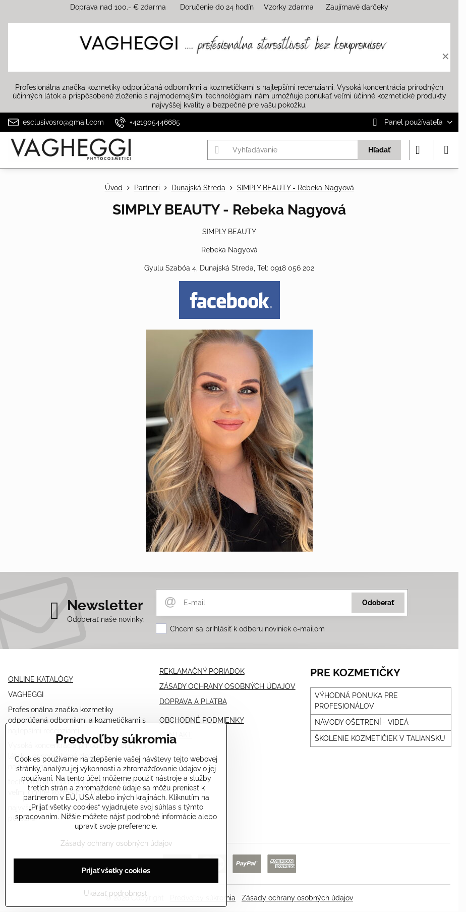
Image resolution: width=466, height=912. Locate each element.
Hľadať (379, 150)
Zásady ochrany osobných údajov (297, 898)
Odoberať (378, 603)
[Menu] (446, 150)
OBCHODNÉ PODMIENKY (201, 720)
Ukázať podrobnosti (116, 893)
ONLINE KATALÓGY (40, 679)
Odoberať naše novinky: (106, 619)
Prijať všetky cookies (116, 871)
